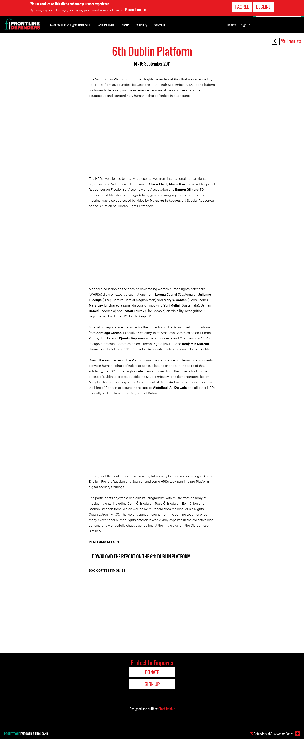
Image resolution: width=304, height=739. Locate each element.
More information (136, 9)
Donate (231, 25)
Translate (294, 41)
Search (159, 24)
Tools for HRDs (105, 25)
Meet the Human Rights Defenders (70, 25)
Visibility (141, 25)
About (125, 25)
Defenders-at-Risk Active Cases (270, 733)
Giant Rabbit (166, 708)
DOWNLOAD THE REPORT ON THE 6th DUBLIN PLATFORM (141, 556)
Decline (263, 6)
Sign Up (245, 25)
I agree (242, 6)
